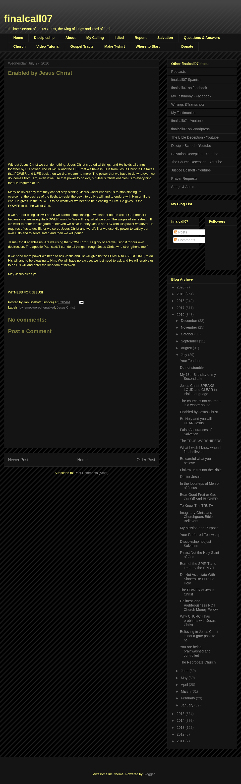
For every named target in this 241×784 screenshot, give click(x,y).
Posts (180, 232)
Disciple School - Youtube (191, 146)
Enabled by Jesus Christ (199, 412)
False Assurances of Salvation (196, 432)
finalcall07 (28, 18)
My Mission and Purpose (199, 528)
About (70, 38)
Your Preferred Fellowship (200, 535)
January (187, 705)
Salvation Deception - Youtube (194, 154)
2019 (181, 294)
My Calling (95, 38)
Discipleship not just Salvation (195, 543)
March (186, 691)
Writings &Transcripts (187, 104)
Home (18, 38)
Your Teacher (190, 361)
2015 (181, 714)
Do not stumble (192, 368)
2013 (181, 728)
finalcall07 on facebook (189, 88)
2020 (181, 287)
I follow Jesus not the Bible (201, 470)
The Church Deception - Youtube (196, 162)
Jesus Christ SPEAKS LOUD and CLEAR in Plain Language (198, 390)
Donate (187, 46)
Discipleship (44, 38)
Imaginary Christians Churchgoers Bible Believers (196, 517)
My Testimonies (183, 113)
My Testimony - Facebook (191, 96)
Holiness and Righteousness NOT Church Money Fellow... (200, 605)
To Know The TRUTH (196, 506)
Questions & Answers (202, 38)
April (185, 685)
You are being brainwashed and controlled (195, 651)
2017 (181, 308)
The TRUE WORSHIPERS (200, 441)
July (184, 355)
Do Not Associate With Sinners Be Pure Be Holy (197, 579)
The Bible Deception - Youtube (195, 137)
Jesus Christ (66, 307)
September (190, 341)
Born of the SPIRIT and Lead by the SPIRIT (198, 566)
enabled (49, 307)
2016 (181, 315)
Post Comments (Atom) (91, 473)
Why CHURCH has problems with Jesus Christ (198, 620)
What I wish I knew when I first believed (200, 450)
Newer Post (18, 460)
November (189, 327)
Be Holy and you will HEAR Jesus (196, 421)
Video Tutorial (47, 46)
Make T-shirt (114, 46)
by (21, 307)
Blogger (148, 774)
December (189, 321)
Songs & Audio (182, 187)
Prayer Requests (184, 178)
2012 (181, 734)
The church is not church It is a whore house (200, 403)
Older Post (146, 460)
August (187, 348)
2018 (181, 301)
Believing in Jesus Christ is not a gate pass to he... (199, 636)
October (187, 334)
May (184, 678)
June (185, 671)
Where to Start (148, 46)
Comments (184, 240)
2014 (181, 720)
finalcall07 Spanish (186, 80)
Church (19, 46)
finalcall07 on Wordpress (190, 129)
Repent (140, 38)
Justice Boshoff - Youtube (191, 170)
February (188, 698)
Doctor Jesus (190, 477)
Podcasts (178, 72)
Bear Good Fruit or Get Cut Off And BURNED (199, 497)
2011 (181, 741)
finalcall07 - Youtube (187, 121)
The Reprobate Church (198, 662)
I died (119, 38)
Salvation (165, 38)
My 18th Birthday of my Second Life (198, 377)
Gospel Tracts (82, 46)
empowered (33, 307)
